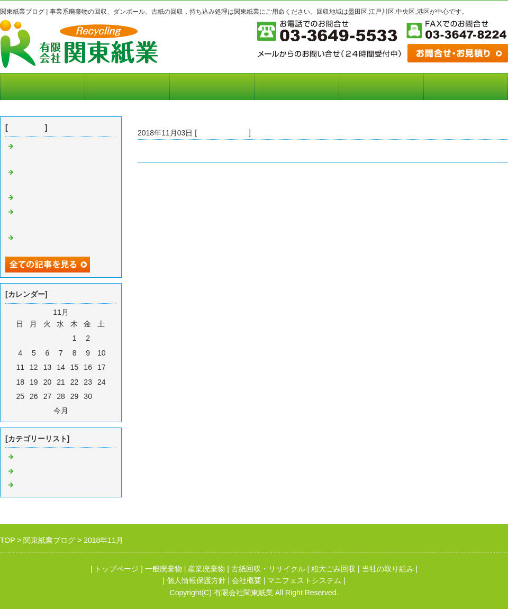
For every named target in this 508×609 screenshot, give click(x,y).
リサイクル (34, 485)
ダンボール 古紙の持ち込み (186, 151)
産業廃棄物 (206, 569)
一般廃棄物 (163, 569)
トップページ (42, 87)
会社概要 (296, 87)
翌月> (79, 410)
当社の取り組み (212, 87)
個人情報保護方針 (381, 87)
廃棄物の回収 (38, 198)
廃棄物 (27, 457)
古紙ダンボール (223, 133)
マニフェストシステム (127, 87)
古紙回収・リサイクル (268, 569)
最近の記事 (26, 127)
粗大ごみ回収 (333, 569)
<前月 (41, 410)
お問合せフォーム (465, 87)
